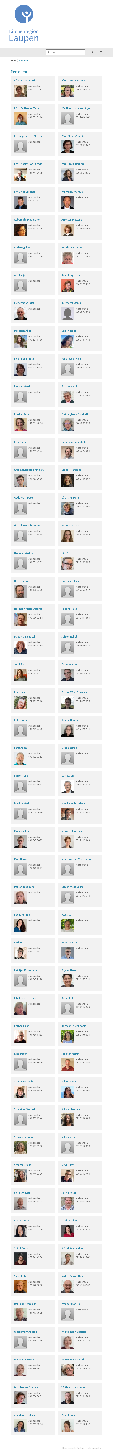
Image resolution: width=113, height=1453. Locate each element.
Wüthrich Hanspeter (73, 1387)
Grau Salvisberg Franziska (29, 469)
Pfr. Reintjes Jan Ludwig (28, 164)
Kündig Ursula (69, 720)
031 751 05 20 (35, 729)
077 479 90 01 (83, 1090)
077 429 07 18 (35, 701)
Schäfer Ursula (22, 1164)
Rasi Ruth (19, 942)
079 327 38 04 (83, 451)
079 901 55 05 (35, 200)
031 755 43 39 (35, 562)
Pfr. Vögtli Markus (72, 191)
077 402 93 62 (35, 757)
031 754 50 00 (35, 1062)
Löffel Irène (21, 775)
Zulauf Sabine (69, 1415)
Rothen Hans (21, 1025)
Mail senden (34, 86)
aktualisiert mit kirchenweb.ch (88, 1448)
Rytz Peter (20, 1053)
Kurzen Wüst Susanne (74, 692)
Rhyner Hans (68, 970)
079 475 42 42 (83, 1285)
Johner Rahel (69, 636)
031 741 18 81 (83, 617)
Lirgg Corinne (69, 747)
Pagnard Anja (22, 914)
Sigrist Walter (22, 1192)
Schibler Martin (70, 1053)
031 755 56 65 (83, 395)
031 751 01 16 (35, 117)
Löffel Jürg (67, 775)
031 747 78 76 (83, 701)
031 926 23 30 (35, 590)
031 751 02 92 (35, 89)
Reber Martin (69, 942)
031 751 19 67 (35, 951)
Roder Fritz (68, 998)
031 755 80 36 (35, 478)
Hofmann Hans (70, 581)
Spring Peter (68, 1192)
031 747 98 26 (83, 673)
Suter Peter (21, 1276)
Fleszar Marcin (22, 386)
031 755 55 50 (35, 1229)
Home (13, 60)
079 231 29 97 (83, 506)
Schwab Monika (70, 1109)
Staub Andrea (22, 1220)
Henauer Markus (23, 553)
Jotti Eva (19, 664)
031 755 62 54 (35, 645)
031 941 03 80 (35, 1174)
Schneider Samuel (24, 1109)
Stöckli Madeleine (72, 1248)
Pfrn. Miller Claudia (72, 136)
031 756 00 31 (35, 1396)
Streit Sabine (69, 1220)
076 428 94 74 (83, 423)
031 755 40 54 (35, 423)
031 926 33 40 (83, 1062)
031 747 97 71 (83, 729)
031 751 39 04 (83, 1174)
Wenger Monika (70, 1303)
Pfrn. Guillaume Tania (27, 108)
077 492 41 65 (83, 228)
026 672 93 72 (83, 284)
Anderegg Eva (22, 247)
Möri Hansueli (22, 859)
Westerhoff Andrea (25, 1331)
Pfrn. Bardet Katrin (25, 80)
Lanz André (21, 747)
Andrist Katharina (71, 247)
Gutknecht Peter (24, 497)
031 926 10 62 (83, 145)
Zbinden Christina (24, 1415)
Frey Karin (20, 442)
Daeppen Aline (22, 330)
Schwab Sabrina (23, 1137)
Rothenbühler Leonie (73, 1025)
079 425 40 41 (35, 784)
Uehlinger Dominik (25, 1303)
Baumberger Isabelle (73, 275)
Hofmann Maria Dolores (28, 608)
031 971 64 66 (83, 1007)
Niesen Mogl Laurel (72, 886)
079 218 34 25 (83, 562)
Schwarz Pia (68, 1137)
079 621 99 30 (35, 1146)
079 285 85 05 (35, 673)
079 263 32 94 (35, 1424)
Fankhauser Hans (71, 358)
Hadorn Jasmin (70, 525)
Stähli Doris (21, 1248)
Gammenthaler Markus (74, 442)
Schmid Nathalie (23, 1081)
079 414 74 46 (35, 1090)
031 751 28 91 (83, 812)
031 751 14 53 (35, 1035)
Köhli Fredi (20, 720)
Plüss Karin (67, 914)
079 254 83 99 (83, 534)
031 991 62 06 (35, 228)
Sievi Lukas (67, 1164)
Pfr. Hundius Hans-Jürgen (76, 108)
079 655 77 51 (83, 979)
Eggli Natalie (68, 330)
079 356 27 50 (35, 1340)
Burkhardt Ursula (71, 303)
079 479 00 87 (35, 868)
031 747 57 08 (83, 1201)
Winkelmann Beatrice (74, 1331)
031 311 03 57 (83, 1424)
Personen (24, 60)
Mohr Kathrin (21, 831)
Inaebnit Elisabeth (25, 636)
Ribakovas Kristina (25, 998)
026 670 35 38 (83, 1340)
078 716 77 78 (83, 339)
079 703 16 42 (83, 1257)
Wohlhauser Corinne (26, 1387)
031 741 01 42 (83, 117)
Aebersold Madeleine (27, 219)
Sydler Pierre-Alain (72, 1276)
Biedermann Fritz (24, 303)
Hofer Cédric (21, 581)
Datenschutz (68, 1448)
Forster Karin (21, 414)
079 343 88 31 (83, 1035)
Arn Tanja (19, 275)
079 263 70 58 (83, 367)
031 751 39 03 (83, 840)
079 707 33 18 (83, 312)
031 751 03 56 (35, 256)
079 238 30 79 (83, 784)
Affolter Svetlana (71, 219)
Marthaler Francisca (73, 803)
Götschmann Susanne (27, 525)
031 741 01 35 (35, 451)
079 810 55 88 (83, 1396)
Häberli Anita (69, 608)
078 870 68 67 (83, 478)
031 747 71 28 (35, 173)
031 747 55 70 (83, 896)
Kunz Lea (19, 692)
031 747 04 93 (35, 840)
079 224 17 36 (35, 339)
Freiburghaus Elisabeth (75, 414)
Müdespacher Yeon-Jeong (76, 859)
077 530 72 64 (35, 617)
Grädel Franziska (71, 469)
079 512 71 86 (83, 256)
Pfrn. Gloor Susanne (73, 80)
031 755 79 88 (35, 534)
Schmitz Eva (68, 1081)
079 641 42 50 (35, 1257)
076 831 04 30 (83, 89)
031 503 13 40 (35, 1118)
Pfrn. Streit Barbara (72, 164)
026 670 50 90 (35, 1285)
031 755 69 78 (35, 1313)
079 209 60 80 (35, 812)
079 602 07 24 (83, 645)
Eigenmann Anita (24, 358)
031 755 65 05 (35, 1201)
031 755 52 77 (83, 590)
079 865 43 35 (83, 173)
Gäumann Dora (70, 497)
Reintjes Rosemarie (25, 970)
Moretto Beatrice (71, 831)
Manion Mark (21, 803)
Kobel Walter (69, 664)
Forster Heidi (69, 386)
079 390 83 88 (83, 1118)
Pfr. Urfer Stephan (25, 191)
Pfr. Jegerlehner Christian (29, 136)
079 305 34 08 (35, 367)
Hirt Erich (66, 553)
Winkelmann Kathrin (73, 1359)
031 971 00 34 (83, 1146)
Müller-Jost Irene (24, 886)
